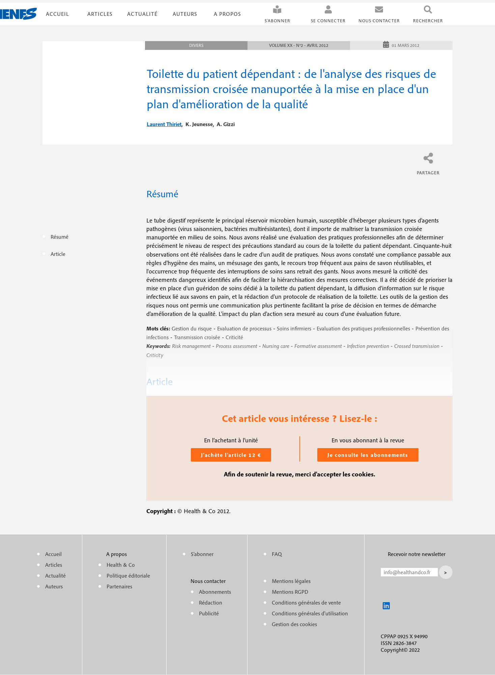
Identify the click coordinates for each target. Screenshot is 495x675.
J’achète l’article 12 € (231, 454)
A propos (227, 13)
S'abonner (277, 21)
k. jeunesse (199, 124)
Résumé (59, 236)
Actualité (142, 13)
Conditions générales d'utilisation (310, 613)
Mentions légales (291, 581)
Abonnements (215, 591)
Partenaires (119, 586)
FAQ (277, 554)
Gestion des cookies (294, 624)
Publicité (209, 613)
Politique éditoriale (128, 575)
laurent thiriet (164, 124)
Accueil (57, 13)
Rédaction (210, 602)
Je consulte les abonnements (367, 454)
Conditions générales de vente (306, 602)
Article (58, 254)
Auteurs (185, 13)
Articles (53, 564)
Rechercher (428, 21)
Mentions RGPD (290, 591)
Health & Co (121, 564)
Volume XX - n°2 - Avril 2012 (298, 45)
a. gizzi (226, 124)
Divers (196, 45)
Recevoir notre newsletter (416, 554)
